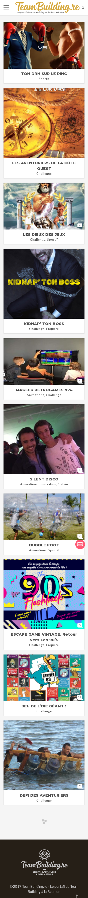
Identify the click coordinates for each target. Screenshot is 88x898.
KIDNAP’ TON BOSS (44, 324)
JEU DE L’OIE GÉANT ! (44, 706)
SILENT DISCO (44, 479)
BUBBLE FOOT (44, 545)
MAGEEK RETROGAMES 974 (44, 390)
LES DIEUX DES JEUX (44, 234)
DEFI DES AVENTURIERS (44, 795)
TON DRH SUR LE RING (44, 74)
